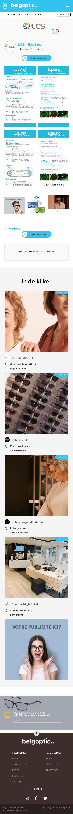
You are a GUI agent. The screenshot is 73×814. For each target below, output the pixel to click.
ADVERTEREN (52, 770)
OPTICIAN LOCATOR (21, 764)
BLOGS (49, 758)
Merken (22, 15)
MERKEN (16, 770)
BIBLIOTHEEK (52, 764)
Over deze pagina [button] (64, 14)
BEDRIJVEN (17, 776)
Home (12, 15)
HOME (15, 758)
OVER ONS (17, 782)
